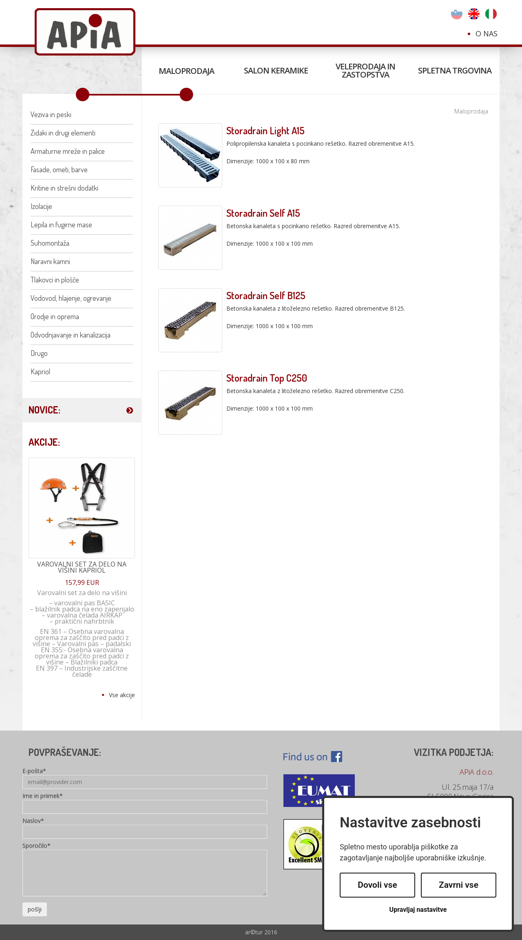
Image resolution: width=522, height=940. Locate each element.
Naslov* (33, 821)
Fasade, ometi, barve (59, 169)
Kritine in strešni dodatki (64, 187)
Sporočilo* (36, 846)
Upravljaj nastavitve (418, 909)
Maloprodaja (186, 70)
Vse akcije (122, 695)
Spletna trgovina (454, 70)
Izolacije (41, 206)
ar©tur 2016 (261, 932)
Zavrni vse (458, 885)
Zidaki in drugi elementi (63, 132)
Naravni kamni (50, 261)
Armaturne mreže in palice (68, 151)
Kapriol (40, 371)
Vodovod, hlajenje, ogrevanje (71, 297)
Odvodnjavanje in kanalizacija (71, 334)
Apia (85, 32)
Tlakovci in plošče (55, 279)
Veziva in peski (51, 114)
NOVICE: (44, 409)
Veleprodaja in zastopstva (365, 70)
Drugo (39, 353)
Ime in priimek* (42, 796)
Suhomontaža (50, 242)
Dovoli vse (377, 885)
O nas (487, 33)
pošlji (35, 909)
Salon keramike (276, 70)
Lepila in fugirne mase (61, 224)
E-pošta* (34, 771)
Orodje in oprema (55, 316)
